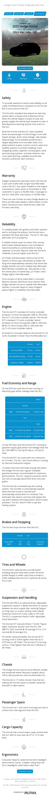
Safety (9, 76)
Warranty (23, 76)
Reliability (37, 76)
